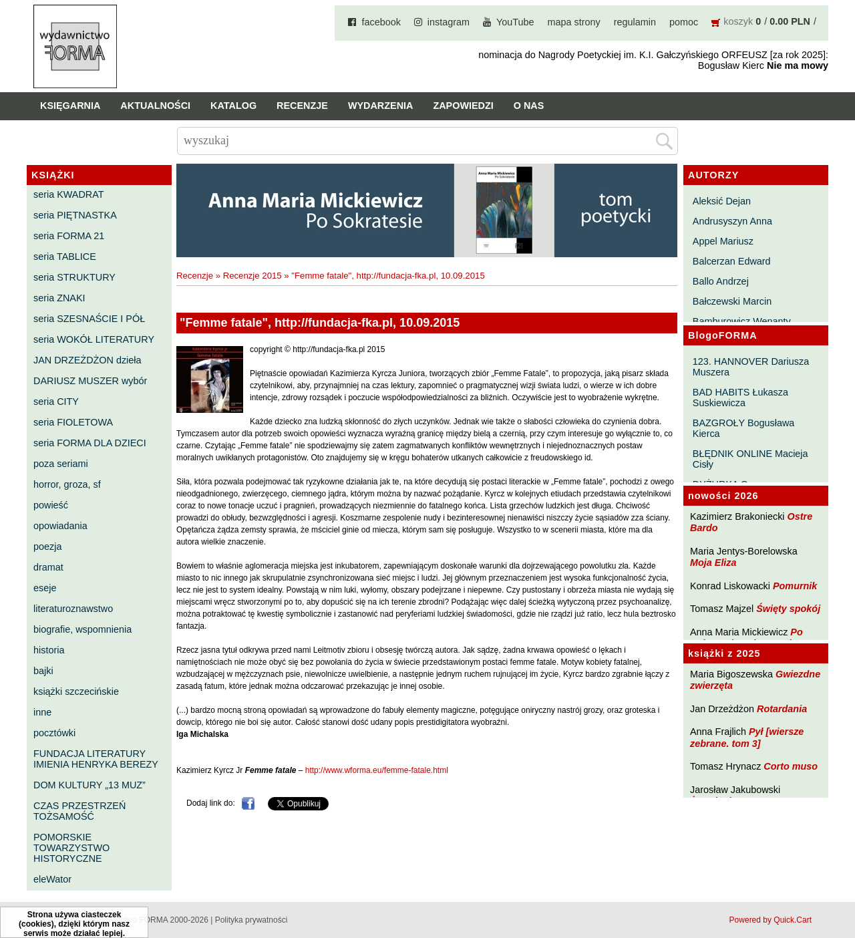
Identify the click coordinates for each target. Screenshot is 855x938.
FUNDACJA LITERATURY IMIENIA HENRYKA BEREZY (95, 759)
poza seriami (60, 463)
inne (42, 712)
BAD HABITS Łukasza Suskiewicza (740, 397)
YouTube (515, 22)
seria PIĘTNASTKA (75, 215)
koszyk (738, 21)
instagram (449, 22)
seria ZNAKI (59, 298)
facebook (380, 22)
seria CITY (56, 401)
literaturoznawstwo (73, 608)
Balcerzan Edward (732, 261)
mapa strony (574, 22)
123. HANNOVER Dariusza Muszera (751, 366)
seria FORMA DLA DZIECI (89, 443)
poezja (47, 546)
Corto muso (790, 766)
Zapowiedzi (463, 105)
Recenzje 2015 (252, 276)
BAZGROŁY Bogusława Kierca (744, 428)
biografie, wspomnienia (82, 629)
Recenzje (302, 105)
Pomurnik (795, 586)
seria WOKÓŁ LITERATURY (93, 339)
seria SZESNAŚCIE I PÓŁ (89, 318)
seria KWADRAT (68, 194)
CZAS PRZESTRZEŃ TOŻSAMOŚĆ (79, 811)
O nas (529, 105)
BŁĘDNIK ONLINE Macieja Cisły (750, 459)
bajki (43, 670)
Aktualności (155, 105)
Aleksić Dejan (722, 201)
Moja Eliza (713, 562)
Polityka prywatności (251, 920)
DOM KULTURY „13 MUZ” (89, 785)
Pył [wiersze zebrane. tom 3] (747, 737)
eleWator (52, 879)
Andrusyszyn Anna (732, 221)
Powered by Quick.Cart (770, 920)
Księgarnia (70, 105)
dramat (48, 567)
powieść (50, 505)
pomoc (683, 22)
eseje (44, 588)
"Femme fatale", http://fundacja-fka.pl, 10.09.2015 (387, 276)
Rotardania (782, 709)
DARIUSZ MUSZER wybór (90, 380)
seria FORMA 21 (68, 235)
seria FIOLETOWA (73, 422)
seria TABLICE (64, 256)
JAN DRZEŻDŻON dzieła (87, 360)
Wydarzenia (380, 105)
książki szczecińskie (76, 691)
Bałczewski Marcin (732, 301)
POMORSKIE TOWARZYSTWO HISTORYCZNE (71, 848)
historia (48, 650)
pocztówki (54, 733)
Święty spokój (788, 608)
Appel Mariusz (723, 241)
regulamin (635, 22)
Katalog (233, 105)
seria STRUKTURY (74, 277)
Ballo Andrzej (721, 281)
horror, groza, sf (67, 484)
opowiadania (60, 525)
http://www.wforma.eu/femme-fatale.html (376, 770)
